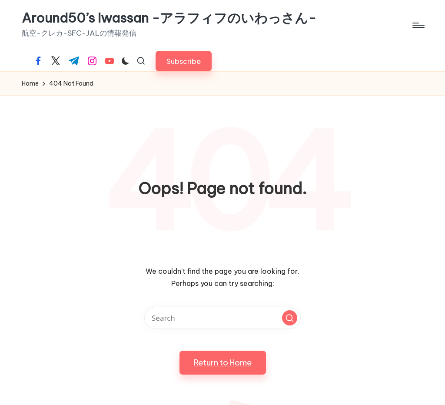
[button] (184, 61)
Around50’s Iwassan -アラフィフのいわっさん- (169, 18)
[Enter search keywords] (222, 318)
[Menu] (417, 25)
